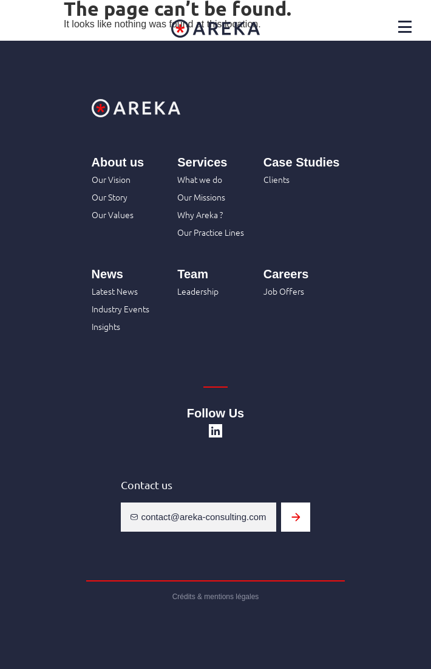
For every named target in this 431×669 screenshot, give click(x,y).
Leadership (198, 291)
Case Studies (301, 162)
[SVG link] (215, 431)
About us (118, 162)
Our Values (113, 214)
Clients (276, 179)
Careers (286, 274)
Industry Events (120, 309)
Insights (106, 326)
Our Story (109, 197)
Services (202, 162)
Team (192, 274)
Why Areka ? (200, 214)
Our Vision (111, 179)
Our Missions (201, 197)
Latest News (115, 291)
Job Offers (283, 291)
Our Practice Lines (210, 232)
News (107, 274)
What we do (199, 179)
